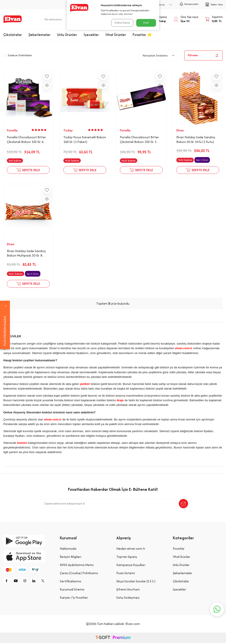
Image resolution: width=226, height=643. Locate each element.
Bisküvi (137, 50)
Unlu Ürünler (67, 34)
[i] (27, 581)
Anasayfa (91, 50)
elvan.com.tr (183, 348)
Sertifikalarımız (70, 581)
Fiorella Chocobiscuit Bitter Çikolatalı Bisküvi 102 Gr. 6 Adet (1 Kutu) (26, 139)
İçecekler (91, 34)
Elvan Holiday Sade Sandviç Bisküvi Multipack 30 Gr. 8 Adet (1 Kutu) (26, 253)
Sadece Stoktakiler (17, 55)
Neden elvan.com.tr (130, 548)
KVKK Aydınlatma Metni (77, 564)
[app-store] (28, 556)
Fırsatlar (179, 548)
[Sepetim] (214, 19)
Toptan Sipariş (126, 556)
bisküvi (22, 442)
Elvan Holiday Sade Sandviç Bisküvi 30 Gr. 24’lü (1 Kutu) (195, 139)
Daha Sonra (121, 23)
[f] (7, 581)
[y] (17, 581)
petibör (85, 384)
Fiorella (12, 130)
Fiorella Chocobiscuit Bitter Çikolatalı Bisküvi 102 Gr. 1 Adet (139, 139)
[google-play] (28, 541)
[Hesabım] (185, 19)
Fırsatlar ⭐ (142, 34)
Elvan (180, 130)
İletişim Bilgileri (70, 556)
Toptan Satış (214, 4)
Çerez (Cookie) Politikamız (79, 573)
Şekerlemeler (39, 34)
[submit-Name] (183, 503)
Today (68, 130)
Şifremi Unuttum (128, 589)
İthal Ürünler (115, 34)
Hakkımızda (68, 548)
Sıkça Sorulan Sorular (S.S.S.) (135, 581)
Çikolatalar (12, 34)
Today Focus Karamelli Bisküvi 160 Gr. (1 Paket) (84, 139)
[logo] (12, 19)
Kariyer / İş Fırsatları (74, 597)
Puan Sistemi (125, 573)
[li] (37, 581)
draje (120, 400)
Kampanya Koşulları (130, 564)
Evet (146, 23)
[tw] (47, 581)
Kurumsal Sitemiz (72, 589)
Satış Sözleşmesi (127, 597)
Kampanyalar (189, 4)
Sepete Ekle (28, 170)
